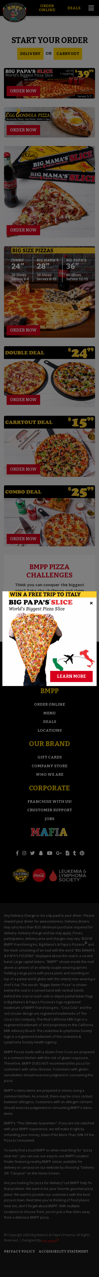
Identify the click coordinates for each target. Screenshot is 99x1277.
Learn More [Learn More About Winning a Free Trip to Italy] (71, 611)
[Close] (91, 538)
